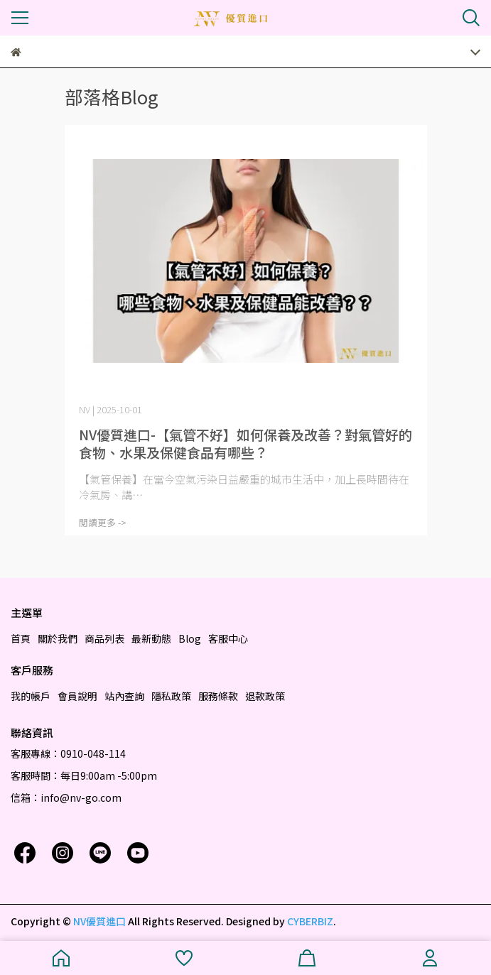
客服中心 (228, 638)
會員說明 (77, 696)
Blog (189, 638)
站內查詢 (124, 696)
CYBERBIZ (310, 921)
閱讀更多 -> (102, 522)
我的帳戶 (30, 696)
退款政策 (265, 696)
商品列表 (104, 638)
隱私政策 (171, 696)
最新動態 (151, 638)
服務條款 (218, 696)
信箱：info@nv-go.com (66, 797)
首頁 (21, 638)
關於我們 (57, 638)
